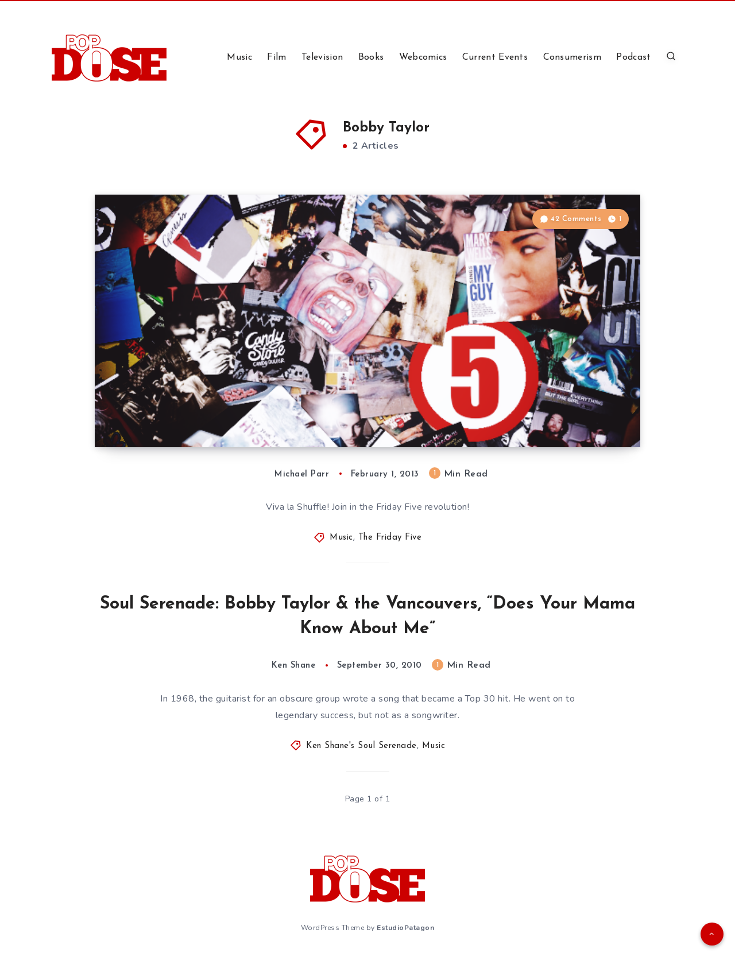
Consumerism (572, 57)
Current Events (495, 57)
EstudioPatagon (405, 927)
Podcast (633, 57)
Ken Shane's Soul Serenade (361, 746)
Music (239, 57)
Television (322, 57)
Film (276, 57)
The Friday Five (390, 537)
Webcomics (423, 57)
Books (371, 57)
